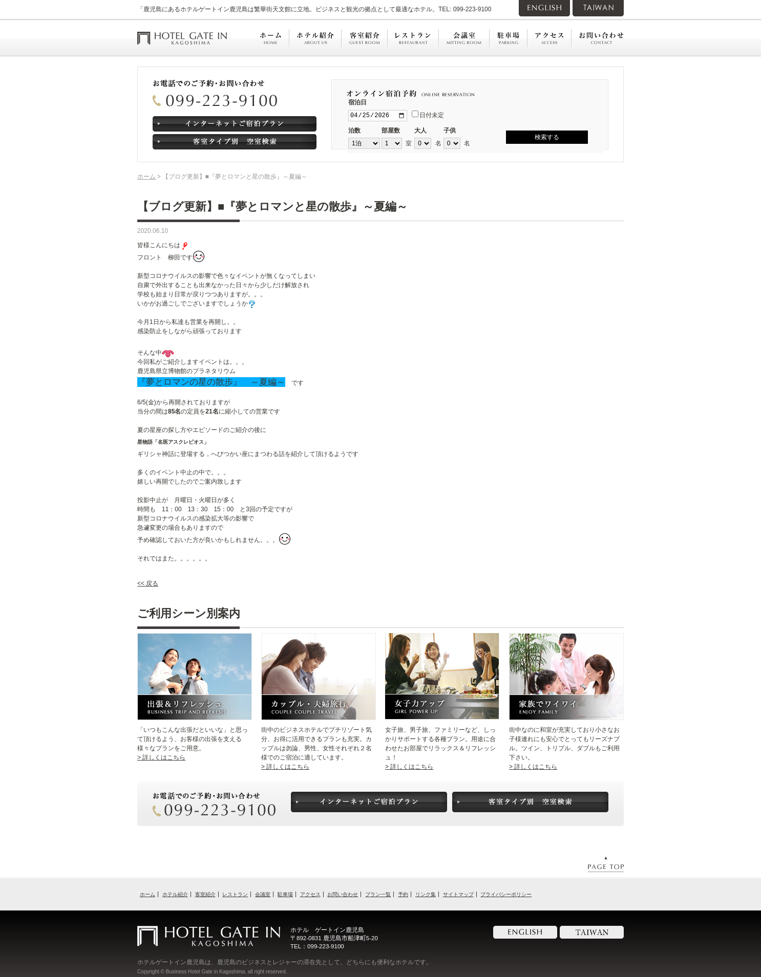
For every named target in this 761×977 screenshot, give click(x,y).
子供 (449, 131)
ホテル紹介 (175, 894)
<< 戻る (147, 583)
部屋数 (391, 131)
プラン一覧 (378, 894)
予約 (403, 894)
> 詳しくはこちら (161, 757)
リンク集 (425, 894)
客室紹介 (205, 894)
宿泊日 (357, 102)
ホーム (146, 176)
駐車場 (285, 894)
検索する (547, 137)
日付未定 (428, 116)
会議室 (262, 894)
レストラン (235, 894)
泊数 (354, 131)
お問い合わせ (342, 894)
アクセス (310, 894)
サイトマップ (458, 894)
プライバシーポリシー (506, 894)
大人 (420, 131)
